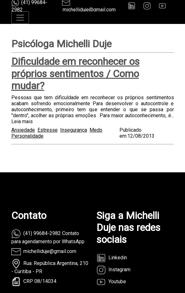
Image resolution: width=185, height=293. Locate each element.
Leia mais (22, 121)
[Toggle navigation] (20, 17)
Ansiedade (23, 130)
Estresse (48, 130)
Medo (96, 130)
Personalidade (27, 136)
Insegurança (73, 130)
